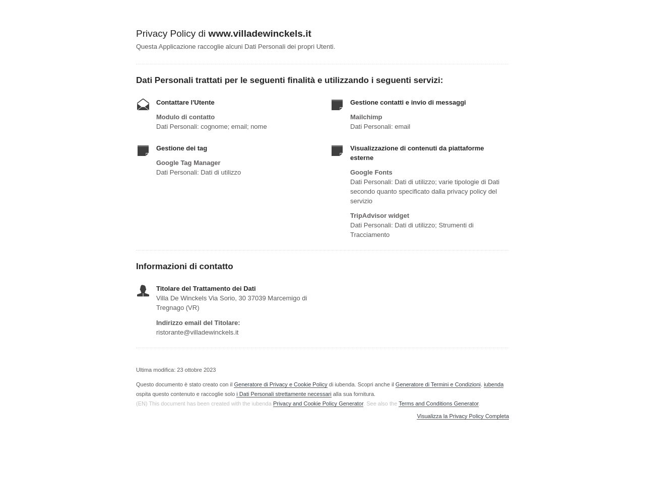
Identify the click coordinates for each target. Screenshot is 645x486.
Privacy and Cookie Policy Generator (318, 403)
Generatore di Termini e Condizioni (438, 384)
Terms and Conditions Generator (438, 403)
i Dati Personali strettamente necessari (283, 394)
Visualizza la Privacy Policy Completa (463, 416)
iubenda (493, 384)
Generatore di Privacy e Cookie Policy (280, 384)
